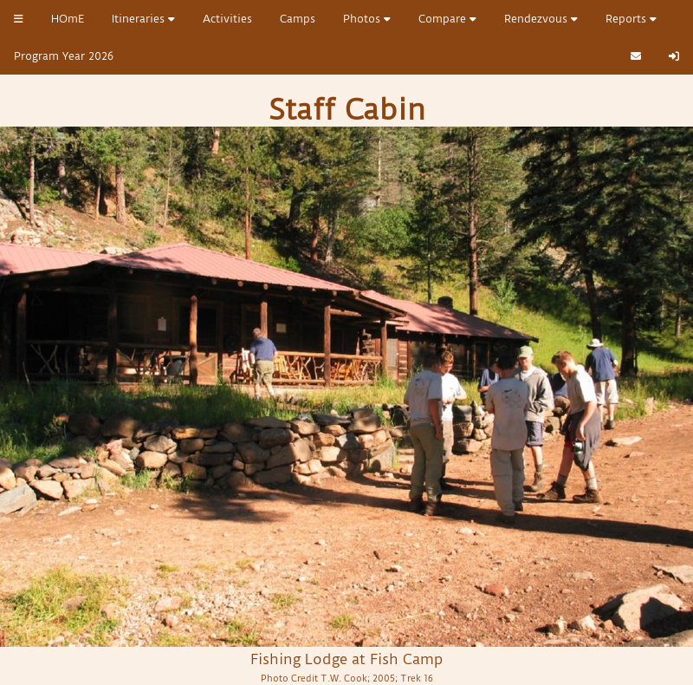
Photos (367, 18)
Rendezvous (541, 18)
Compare (447, 18)
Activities (227, 18)
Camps (297, 18)
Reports (631, 18)
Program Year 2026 (63, 55)
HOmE (67, 18)
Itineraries (143, 18)
